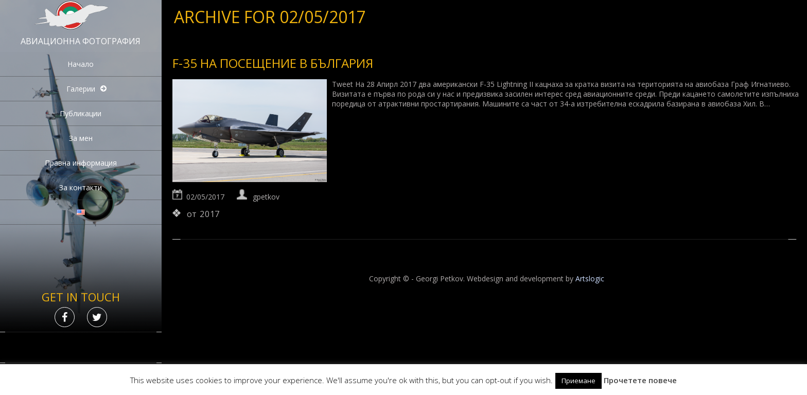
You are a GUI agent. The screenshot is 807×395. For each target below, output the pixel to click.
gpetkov (266, 197)
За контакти (80, 187)
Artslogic (589, 278)
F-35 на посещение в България (272, 63)
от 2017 (203, 214)
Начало (80, 64)
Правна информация (81, 163)
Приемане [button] (578, 380)
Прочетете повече (640, 380)
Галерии (80, 89)
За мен (81, 138)
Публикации (80, 113)
